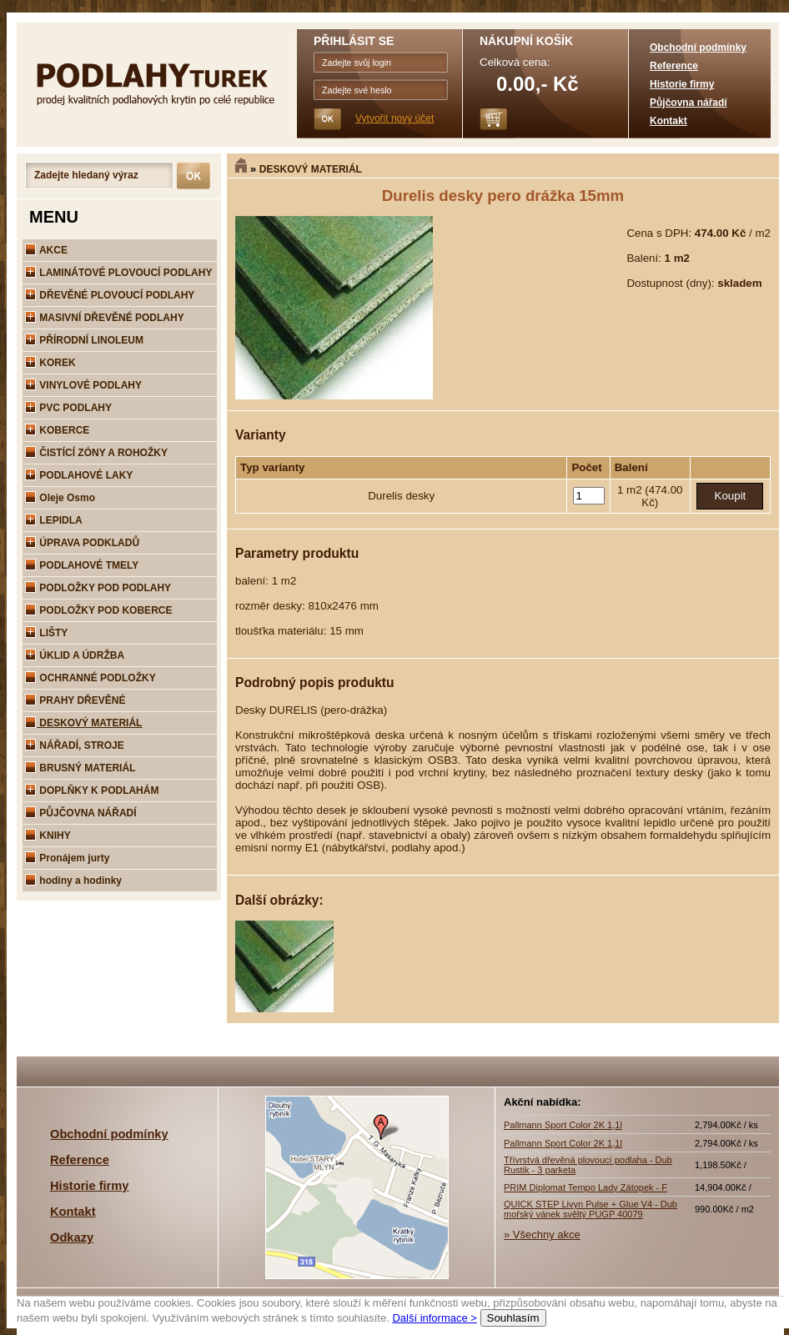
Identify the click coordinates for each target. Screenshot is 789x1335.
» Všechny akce (542, 1234)
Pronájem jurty (67, 858)
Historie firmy (682, 84)
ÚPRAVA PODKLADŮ (82, 543)
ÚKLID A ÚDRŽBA (74, 655)
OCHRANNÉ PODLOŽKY (90, 678)
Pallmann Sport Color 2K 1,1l (563, 1125)
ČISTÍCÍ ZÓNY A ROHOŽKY (96, 453)
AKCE (46, 250)
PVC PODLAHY (68, 408)
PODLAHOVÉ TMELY (81, 565)
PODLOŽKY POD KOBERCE (98, 610)
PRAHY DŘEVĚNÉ (75, 700)
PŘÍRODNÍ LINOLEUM (84, 340)
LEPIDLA (54, 520)
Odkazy (71, 1237)
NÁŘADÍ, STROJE (74, 745)
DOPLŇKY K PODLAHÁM (91, 790)
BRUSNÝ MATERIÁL (80, 768)
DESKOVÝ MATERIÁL (310, 169)
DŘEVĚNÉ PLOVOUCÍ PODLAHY (109, 295)
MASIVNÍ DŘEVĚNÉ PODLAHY (104, 318)
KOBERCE (57, 430)
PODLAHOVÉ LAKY (79, 475)
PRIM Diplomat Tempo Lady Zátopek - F (585, 1187)
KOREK (50, 363)
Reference (674, 66)
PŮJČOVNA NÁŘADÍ (81, 813)
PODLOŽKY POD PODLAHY (98, 588)
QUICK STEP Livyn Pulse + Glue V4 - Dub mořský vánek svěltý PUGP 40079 (590, 1209)
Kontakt (668, 121)
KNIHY (48, 835)
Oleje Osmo (60, 498)
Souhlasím (513, 1318)
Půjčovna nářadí (688, 102)
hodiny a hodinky (73, 880)
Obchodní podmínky (698, 47)
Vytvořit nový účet (394, 118)
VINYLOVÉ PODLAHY (83, 385)
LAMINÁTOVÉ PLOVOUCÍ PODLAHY (118, 273)
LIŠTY (46, 633)
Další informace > (434, 1318)
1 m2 (631, 490)
